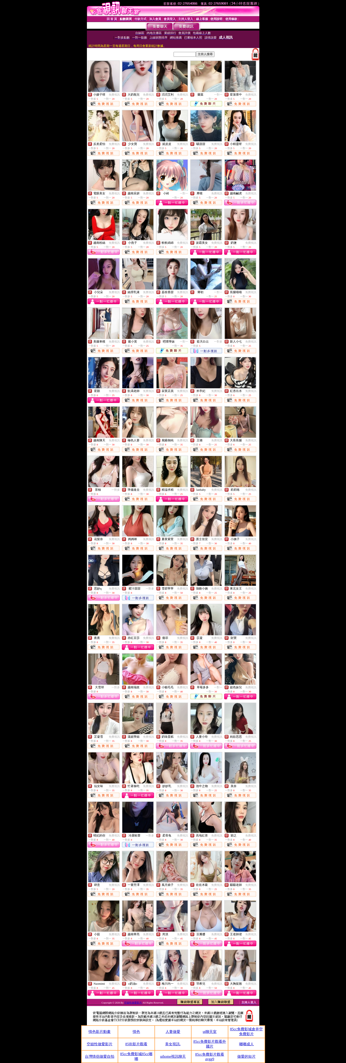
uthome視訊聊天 (173, 1056)
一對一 (218, 94)
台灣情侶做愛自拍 (99, 1056)
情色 (136, 1032)
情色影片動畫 (100, 1032)
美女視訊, (173, 1044)
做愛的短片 (246, 1056)
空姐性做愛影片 (133, 1002)
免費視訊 (114, 94)
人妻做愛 (173, 1032)
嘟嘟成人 (246, 1044)
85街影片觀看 (136, 1044)
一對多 (218, 341)
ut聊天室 (210, 1032)
